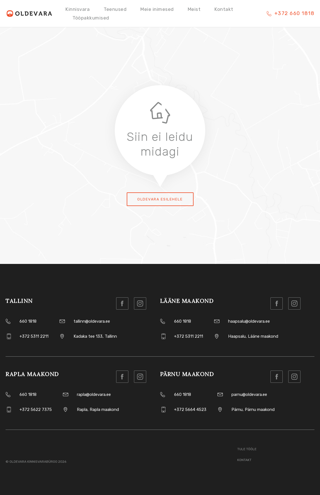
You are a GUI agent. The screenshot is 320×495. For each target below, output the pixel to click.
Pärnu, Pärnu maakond (253, 409)
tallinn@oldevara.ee (92, 321)
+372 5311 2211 (33, 336)
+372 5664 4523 (190, 409)
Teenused (115, 9)
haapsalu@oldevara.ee (249, 321)
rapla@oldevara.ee (94, 394)
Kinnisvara (77, 9)
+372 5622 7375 (35, 409)
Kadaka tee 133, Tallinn (95, 336)
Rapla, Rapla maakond (98, 409)
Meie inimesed (157, 9)
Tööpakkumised (90, 18)
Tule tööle (247, 449)
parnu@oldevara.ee (249, 394)
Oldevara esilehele (160, 199)
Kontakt (223, 9)
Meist (194, 9)
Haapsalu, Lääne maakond (253, 336)
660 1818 (27, 321)
